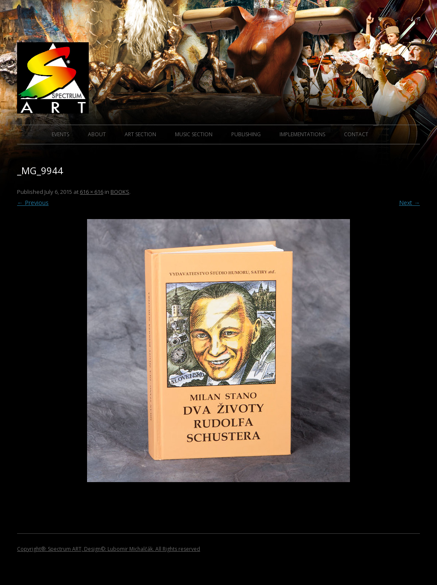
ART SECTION (140, 134)
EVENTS (60, 134)
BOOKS (120, 192)
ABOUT (97, 134)
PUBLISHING (246, 134)
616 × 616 (91, 192)
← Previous (33, 203)
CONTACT (356, 134)
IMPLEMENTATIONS (302, 134)
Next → (409, 203)
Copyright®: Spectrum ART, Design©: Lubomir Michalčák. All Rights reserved (108, 549)
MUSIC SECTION (194, 134)
